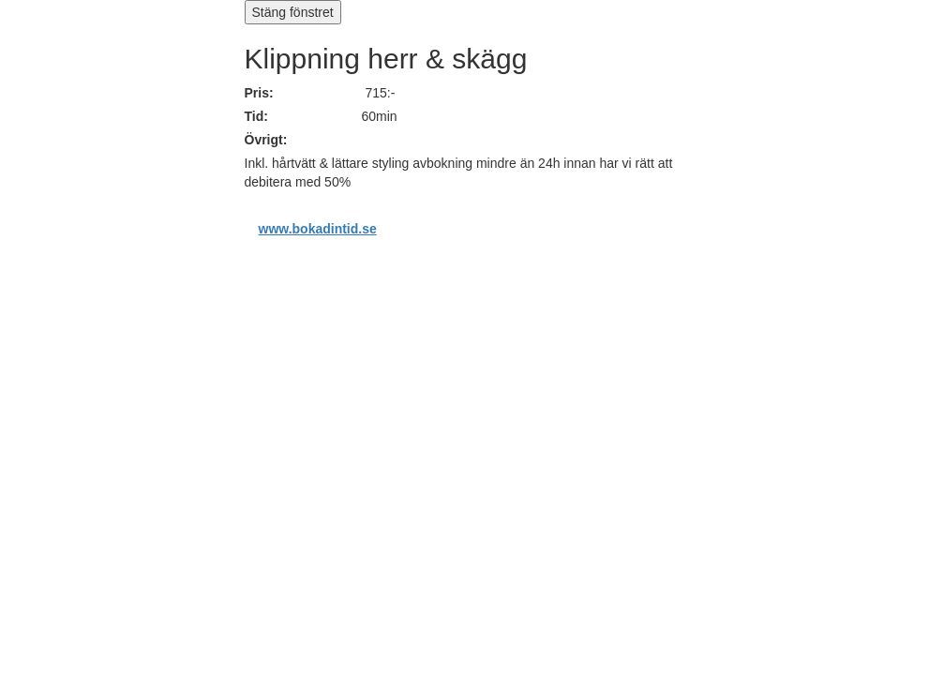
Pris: (259, 92)
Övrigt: (266, 139)
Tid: (256, 116)
